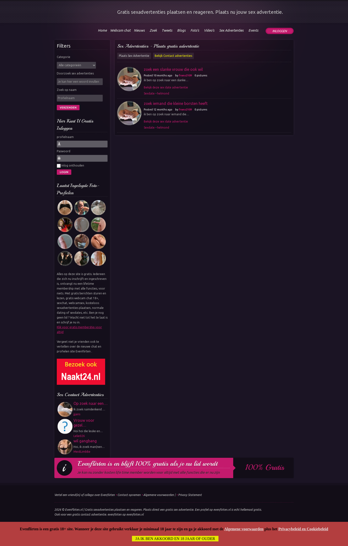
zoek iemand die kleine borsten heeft (176, 103)
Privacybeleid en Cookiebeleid (303, 529)
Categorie (63, 56)
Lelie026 (79, 435)
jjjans (76, 414)
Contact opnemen (129, 494)
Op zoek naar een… (90, 403)
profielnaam (65, 136)
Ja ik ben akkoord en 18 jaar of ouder (175, 539)
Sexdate (149, 93)
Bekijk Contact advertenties (173, 55)
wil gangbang (85, 441)
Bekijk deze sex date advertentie (166, 87)
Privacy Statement (190, 494)
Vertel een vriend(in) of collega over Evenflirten (84, 494)
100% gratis (264, 467)
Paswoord (63, 151)
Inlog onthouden (70, 165)
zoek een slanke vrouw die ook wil (173, 69)
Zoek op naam (67, 89)
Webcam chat (120, 30)
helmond (163, 93)
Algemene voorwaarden (158, 494)
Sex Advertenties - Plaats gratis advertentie (158, 46)
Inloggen (279, 31)
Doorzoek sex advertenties (75, 73)
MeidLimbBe (81, 451)
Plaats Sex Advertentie (134, 55)
